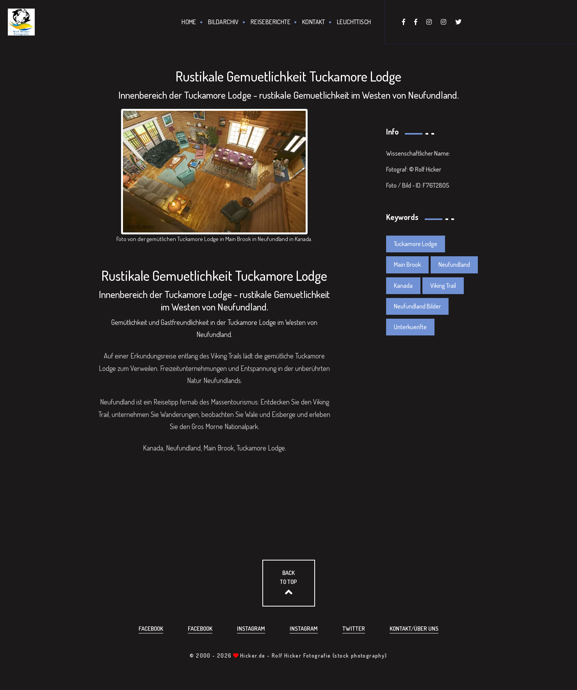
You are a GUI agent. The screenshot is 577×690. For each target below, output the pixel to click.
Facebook (151, 628)
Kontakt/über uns (414, 628)
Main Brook (407, 264)
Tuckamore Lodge (415, 244)
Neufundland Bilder (417, 306)
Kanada (403, 285)
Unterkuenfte (410, 327)
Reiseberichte (270, 22)
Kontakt (313, 22)
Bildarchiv (223, 22)
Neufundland (454, 264)
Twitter (353, 628)
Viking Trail (443, 285)
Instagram (251, 628)
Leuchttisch (354, 22)
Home (189, 22)
